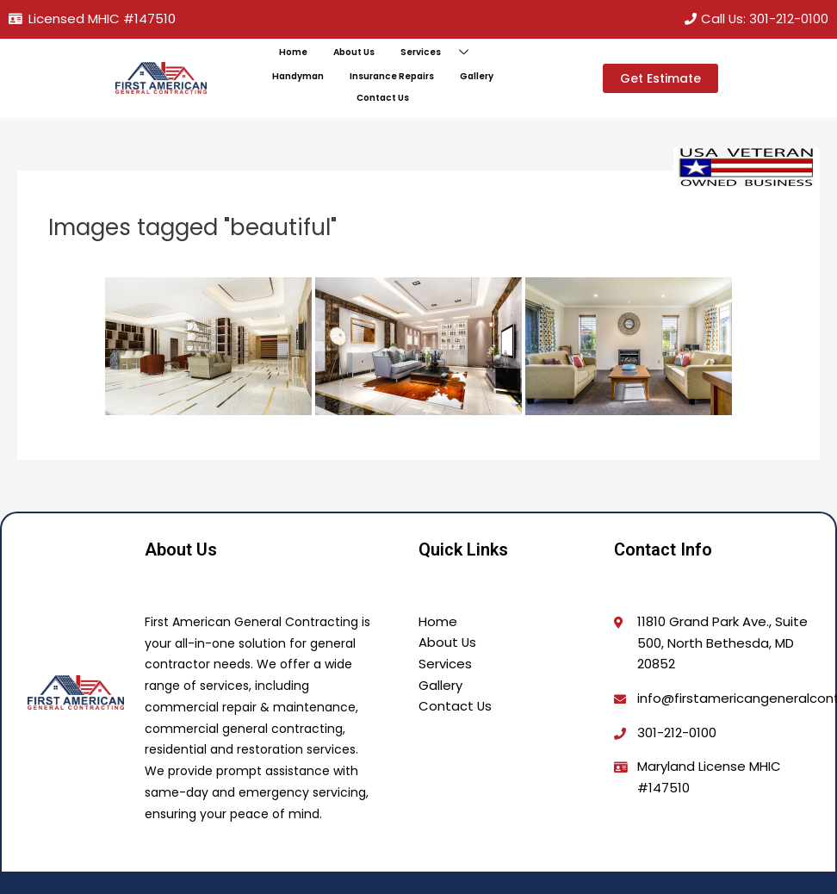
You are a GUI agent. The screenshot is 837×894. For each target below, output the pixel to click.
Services (440, 53)
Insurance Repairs (391, 77)
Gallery (476, 77)
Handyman (298, 77)
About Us (354, 52)
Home (293, 52)
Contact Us (382, 97)
